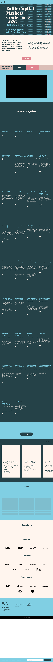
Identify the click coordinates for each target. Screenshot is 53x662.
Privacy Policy (29, 641)
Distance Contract (29, 641)
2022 (45, 67)
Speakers (50, 2)
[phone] (4, 643)
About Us (40, 2)
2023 (32, 67)
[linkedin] (6, 643)
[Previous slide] (47, 478)
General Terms (29, 640)
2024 (19, 67)
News (45, 2)
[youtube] (8, 643)
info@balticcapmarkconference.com (19, 641)
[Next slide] (50, 478)
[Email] (2, 643)
